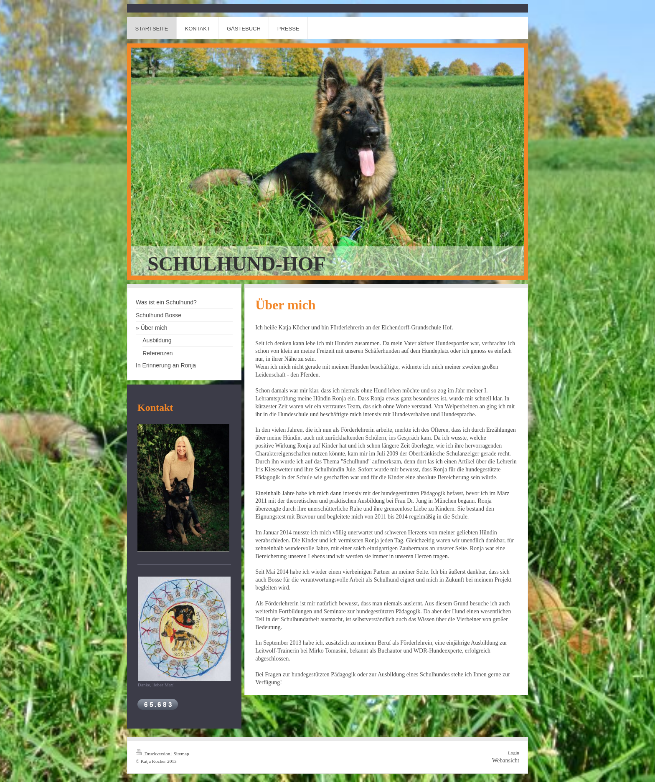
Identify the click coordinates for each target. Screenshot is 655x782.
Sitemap (181, 753)
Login (513, 752)
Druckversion (153, 753)
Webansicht (505, 760)
